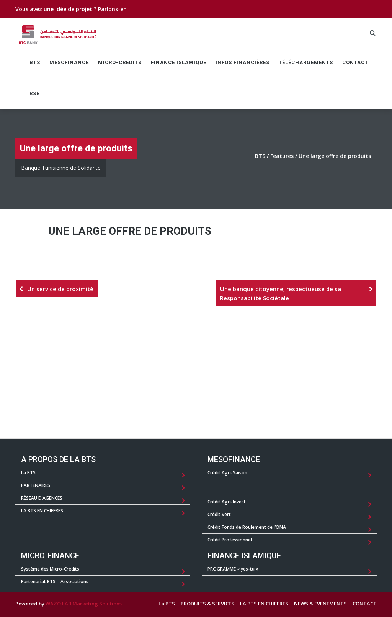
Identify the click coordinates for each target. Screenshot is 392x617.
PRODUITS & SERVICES (207, 603)
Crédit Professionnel (229, 539)
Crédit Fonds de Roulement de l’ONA (246, 527)
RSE (34, 93)
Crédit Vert (219, 514)
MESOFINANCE (69, 62)
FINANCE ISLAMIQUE (178, 62)
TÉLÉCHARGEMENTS (306, 62)
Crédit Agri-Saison (227, 472)
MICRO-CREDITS (120, 62)
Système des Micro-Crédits (50, 569)
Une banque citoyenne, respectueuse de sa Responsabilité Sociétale (280, 293)
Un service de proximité (60, 289)
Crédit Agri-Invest (226, 502)
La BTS (28, 472)
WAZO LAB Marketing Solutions (84, 603)
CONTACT (355, 62)
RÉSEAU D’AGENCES (41, 498)
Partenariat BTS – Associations (54, 581)
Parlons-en (112, 9)
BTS (34, 62)
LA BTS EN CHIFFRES (42, 510)
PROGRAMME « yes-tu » (232, 569)
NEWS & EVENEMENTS (320, 603)
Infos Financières (243, 62)
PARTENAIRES (35, 485)
